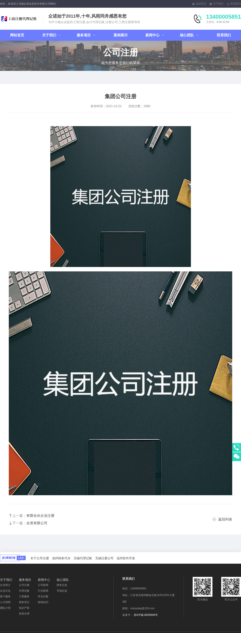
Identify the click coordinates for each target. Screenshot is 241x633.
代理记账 (24, 590)
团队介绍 (5, 607)
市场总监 (62, 590)
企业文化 (5, 590)
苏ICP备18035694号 (146, 614)
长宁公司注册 (40, 558)
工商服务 (24, 596)
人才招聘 (5, 602)
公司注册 (24, 585)
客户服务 (5, 596)
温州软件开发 (126, 558)
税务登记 (24, 602)
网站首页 (17, 35)
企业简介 (5, 585)
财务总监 (62, 585)
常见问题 (43, 596)
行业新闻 (43, 590)
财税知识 (43, 602)
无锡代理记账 (83, 558)
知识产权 (24, 607)
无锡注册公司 (104, 558)
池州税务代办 (61, 558)
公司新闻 (43, 585)
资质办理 (24, 613)
